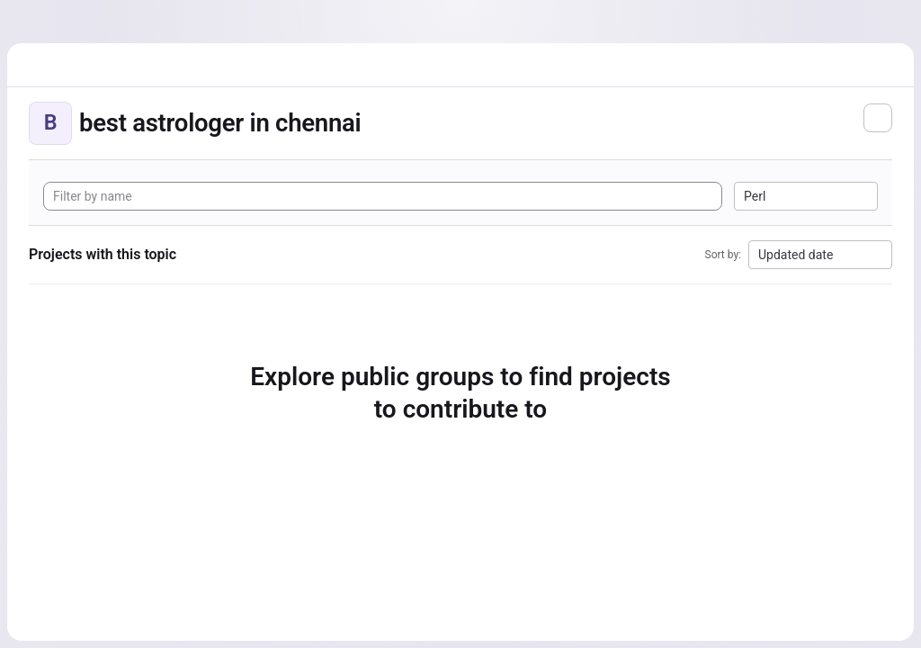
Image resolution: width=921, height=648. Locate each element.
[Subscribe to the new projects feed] (877, 118)
